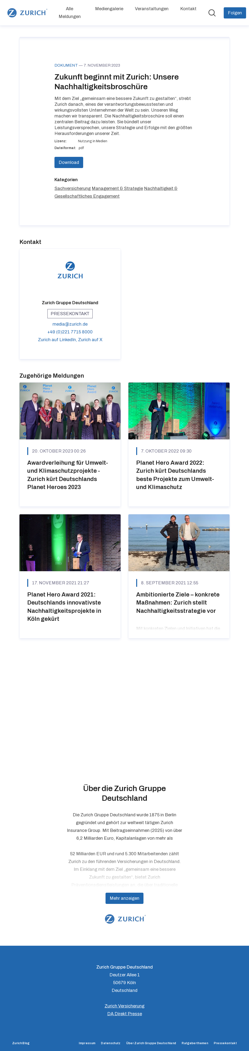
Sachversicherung (72, 300)
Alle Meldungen (70, 12)
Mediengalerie (109, 8)
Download (69, 274)
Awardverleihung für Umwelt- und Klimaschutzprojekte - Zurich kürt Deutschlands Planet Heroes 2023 (67, 587)
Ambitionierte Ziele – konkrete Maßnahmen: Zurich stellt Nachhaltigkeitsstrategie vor (178, 715)
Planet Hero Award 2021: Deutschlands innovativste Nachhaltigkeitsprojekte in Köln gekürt (64, 719)
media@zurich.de (70, 436)
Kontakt (188, 8)
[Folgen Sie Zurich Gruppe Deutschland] (235, 12)
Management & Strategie (117, 300)
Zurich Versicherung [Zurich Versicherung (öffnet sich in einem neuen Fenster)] (124, 1006)
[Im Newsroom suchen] (212, 13)
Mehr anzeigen (124, 898)
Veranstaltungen (152, 8)
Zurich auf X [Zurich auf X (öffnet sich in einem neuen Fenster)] (90, 452)
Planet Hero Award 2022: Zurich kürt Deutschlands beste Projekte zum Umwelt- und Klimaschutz (175, 587)
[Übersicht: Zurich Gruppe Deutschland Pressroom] (26, 13)
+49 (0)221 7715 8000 (70, 444)
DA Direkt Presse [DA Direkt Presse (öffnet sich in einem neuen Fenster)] (124, 1013)
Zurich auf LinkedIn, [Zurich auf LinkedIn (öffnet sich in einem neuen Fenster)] (58, 452)
